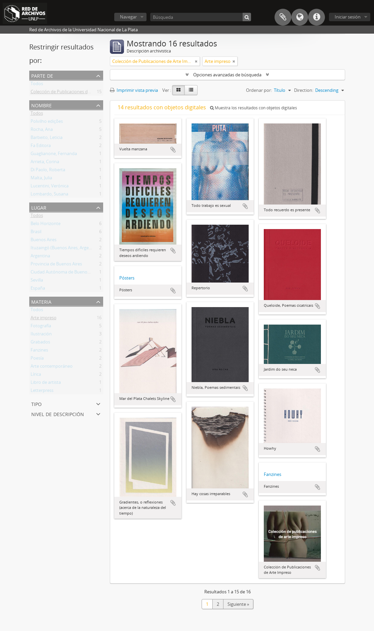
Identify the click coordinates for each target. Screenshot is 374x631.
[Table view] (191, 90)
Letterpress (42, 391)
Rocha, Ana (42, 130)
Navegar (128, 17)
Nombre (41, 104)
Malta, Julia (41, 179)
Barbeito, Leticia (47, 139)
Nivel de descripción (57, 413)
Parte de (42, 75)
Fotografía (41, 327)
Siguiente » (238, 604)
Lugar (38, 207)
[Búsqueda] (200, 17)
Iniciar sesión (348, 17)
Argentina (40, 257)
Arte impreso (43, 319)
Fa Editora (41, 147)
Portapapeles (283, 17)
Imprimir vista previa (134, 90)
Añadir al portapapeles (173, 149)
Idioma (299, 17)
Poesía (37, 359)
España (38, 289)
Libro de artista (46, 383)
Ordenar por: (259, 90)
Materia (41, 301)
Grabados (40, 343)
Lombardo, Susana (49, 195)
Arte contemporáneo (52, 367)
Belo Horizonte (45, 225)
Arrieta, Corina (45, 163)
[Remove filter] (196, 61)
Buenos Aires (43, 241)
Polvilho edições (47, 122)
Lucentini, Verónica (50, 187)
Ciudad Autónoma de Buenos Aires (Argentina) (77, 273)
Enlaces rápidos (316, 17)
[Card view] (178, 90)
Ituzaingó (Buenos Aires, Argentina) (65, 249)
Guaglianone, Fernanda (54, 155)
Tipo (36, 403)
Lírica (36, 375)
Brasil (36, 233)
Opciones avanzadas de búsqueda (227, 75)
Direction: (303, 90)
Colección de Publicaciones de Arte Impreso (74, 93)
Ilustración (41, 335)
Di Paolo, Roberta (48, 171)
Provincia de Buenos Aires (56, 265)
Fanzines (39, 351)
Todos (37, 85)
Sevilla (37, 281)
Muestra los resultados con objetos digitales (253, 108)
